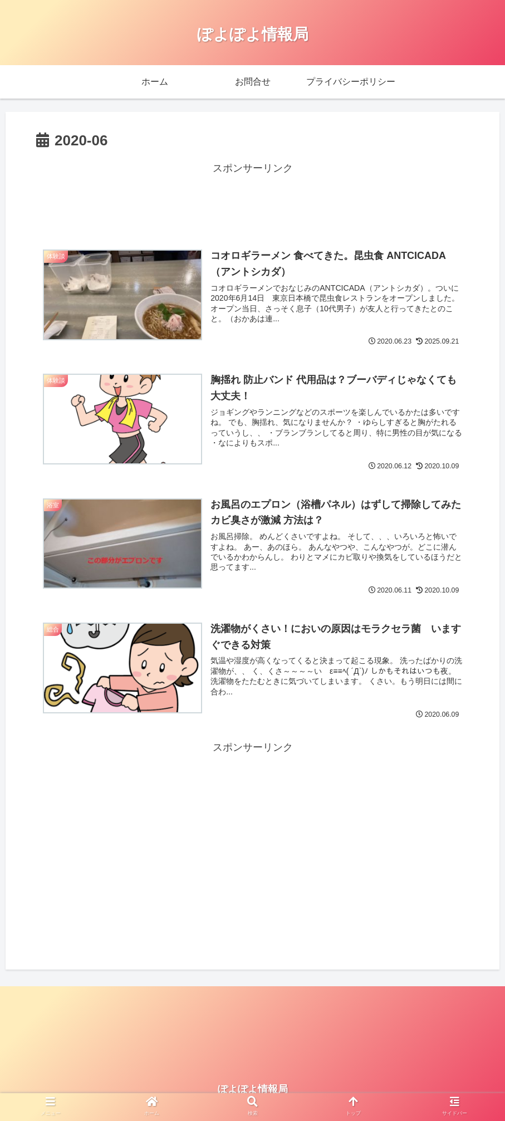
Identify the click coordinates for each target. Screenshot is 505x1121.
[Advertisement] (252, 202)
